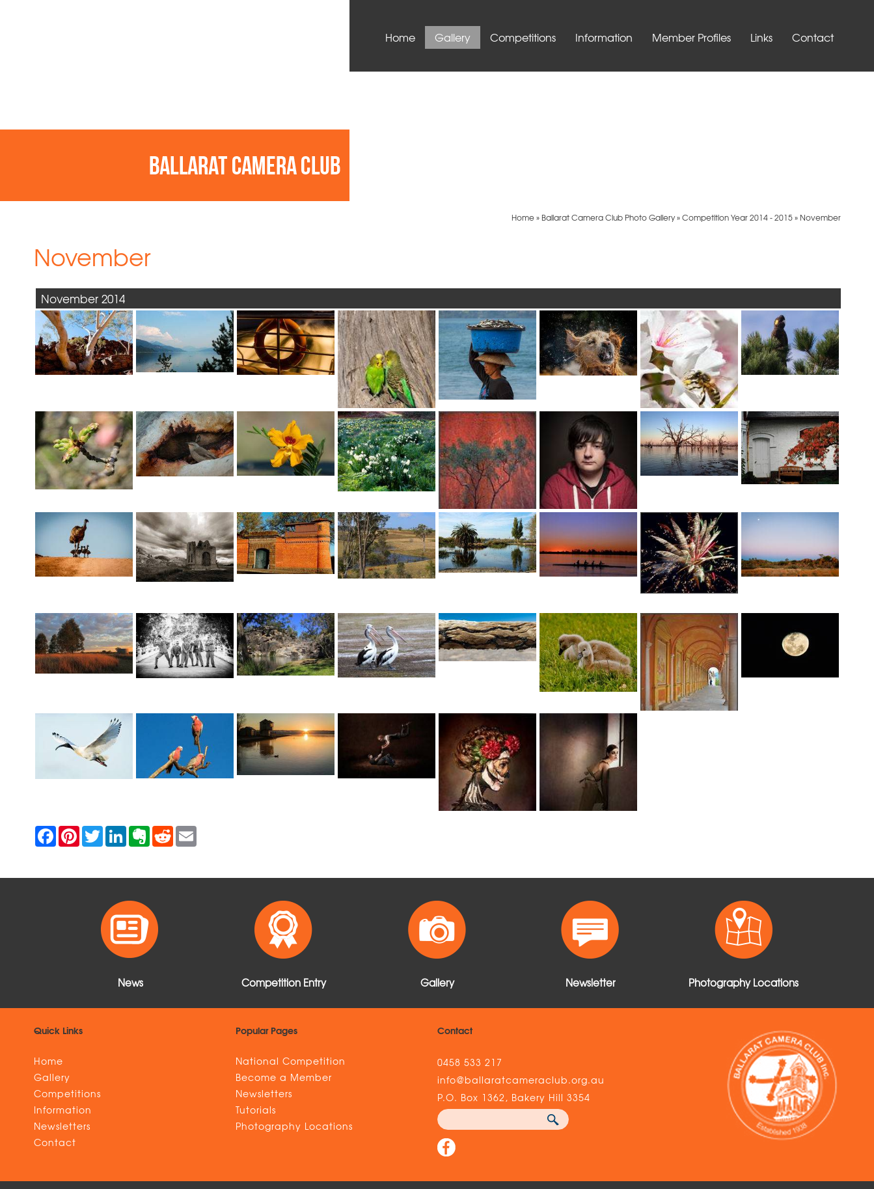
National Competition (291, 930)
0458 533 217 (469, 931)
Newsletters (62, 995)
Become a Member (284, 946)
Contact (813, 37)
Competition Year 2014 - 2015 (737, 88)
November (820, 88)
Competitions (523, 37)
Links (761, 37)
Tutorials (256, 979)
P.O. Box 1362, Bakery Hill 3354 (513, 967)
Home (400, 37)
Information (604, 37)
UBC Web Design (628, 1106)
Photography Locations (294, 995)
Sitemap (214, 1106)
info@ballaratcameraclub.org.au (521, 949)
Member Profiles (691, 37)
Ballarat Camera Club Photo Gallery (608, 88)
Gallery (453, 37)
